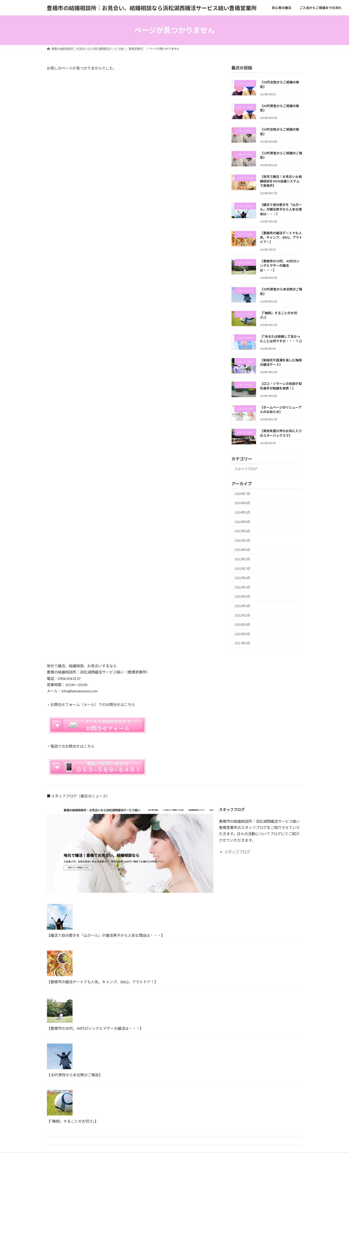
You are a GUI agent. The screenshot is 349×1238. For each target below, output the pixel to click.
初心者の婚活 (59, 1157)
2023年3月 (242, 559)
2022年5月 (242, 587)
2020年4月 (242, 624)
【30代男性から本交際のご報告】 (74, 1075)
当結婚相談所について (135, 1157)
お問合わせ (216, 1157)
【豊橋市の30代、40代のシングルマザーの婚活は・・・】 (280, 265)
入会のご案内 (166, 1157)
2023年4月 (242, 550)
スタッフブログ (246, 469)
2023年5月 (242, 540)
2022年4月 (242, 597)
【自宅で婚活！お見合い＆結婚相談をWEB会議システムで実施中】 (281, 181)
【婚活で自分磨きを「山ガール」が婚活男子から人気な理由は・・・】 (281, 209)
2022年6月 (242, 578)
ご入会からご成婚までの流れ (95, 1157)
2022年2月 (242, 615)
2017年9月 (242, 643)
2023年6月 (242, 531)
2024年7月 (242, 494)
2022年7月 (242, 569)
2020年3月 (242, 634)
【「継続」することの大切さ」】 (72, 1121)
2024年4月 (242, 522)
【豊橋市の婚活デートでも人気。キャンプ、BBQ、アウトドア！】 (281, 237)
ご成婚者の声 (192, 1157)
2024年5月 (242, 512)
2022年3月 (242, 606)
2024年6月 (242, 503)
